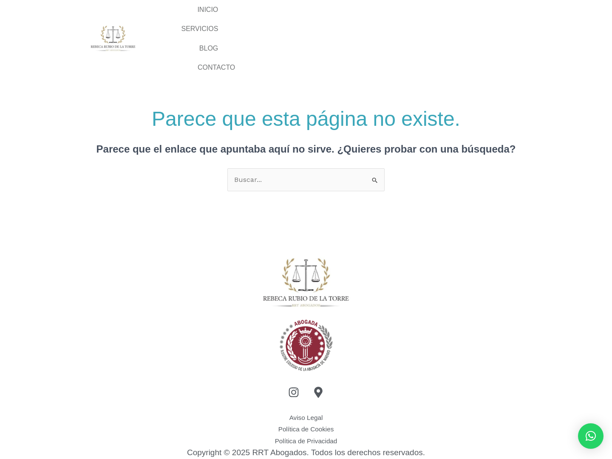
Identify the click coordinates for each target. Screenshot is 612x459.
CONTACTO (499, 22)
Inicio (309, 22)
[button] (591, 436)
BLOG (436, 22)
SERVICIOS (373, 22)
